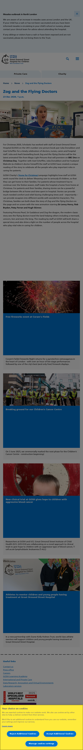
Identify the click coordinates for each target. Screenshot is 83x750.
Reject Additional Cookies (23, 734)
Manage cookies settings (41, 744)
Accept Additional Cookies (60, 734)
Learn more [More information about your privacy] (7, 726)
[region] (41, 727)
